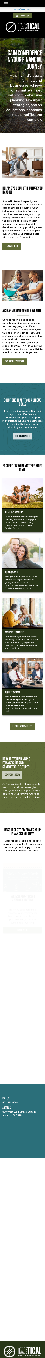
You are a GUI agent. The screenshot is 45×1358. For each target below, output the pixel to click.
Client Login (22, 16)
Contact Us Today (12, 775)
